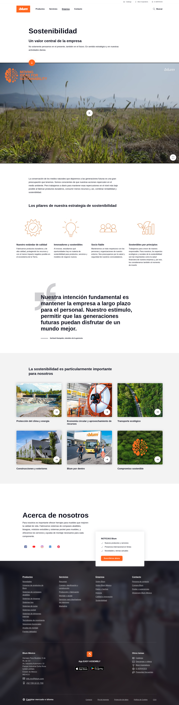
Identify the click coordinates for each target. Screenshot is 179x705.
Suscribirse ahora (112, 558)
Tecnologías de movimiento (33, 620)
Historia (99, 593)
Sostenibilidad (101, 600)
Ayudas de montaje (30, 628)
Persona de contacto (140, 582)
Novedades (27, 582)
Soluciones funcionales (31, 624)
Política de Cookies (140, 700)
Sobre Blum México (103, 585)
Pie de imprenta (103, 700)
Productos (27, 577)
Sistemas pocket (29, 610)
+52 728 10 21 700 (34, 683)
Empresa (100, 577)
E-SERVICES (157, 2)
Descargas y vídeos (144, 662)
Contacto (136, 577)
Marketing (63, 606)
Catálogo (127, 2)
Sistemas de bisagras (31, 599)
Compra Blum (137, 585)
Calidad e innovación (104, 597)
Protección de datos (121, 700)
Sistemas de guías (30, 606)
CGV (154, 700)
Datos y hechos (102, 589)
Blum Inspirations (141, 2)
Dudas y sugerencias (140, 589)
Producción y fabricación (69, 592)
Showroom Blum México (142, 593)
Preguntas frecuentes (144, 672)
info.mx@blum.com (35, 679)
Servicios (63, 577)
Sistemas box (27, 602)
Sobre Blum (100, 582)
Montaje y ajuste (65, 596)
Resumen (63, 582)
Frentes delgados (29, 632)
